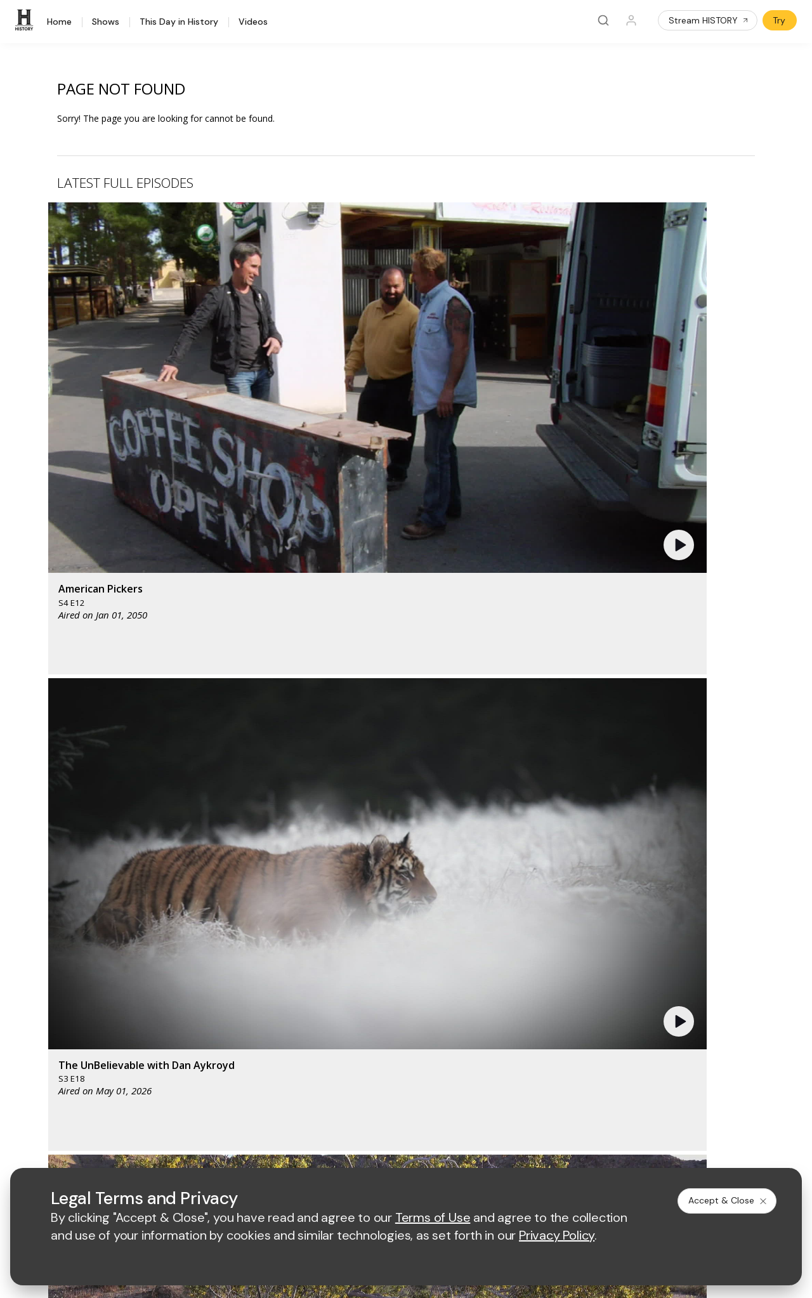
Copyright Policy (391, 1150)
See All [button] (725, 689)
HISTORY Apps (49, 983)
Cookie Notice (466, 1150)
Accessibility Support (464, 1012)
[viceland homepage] (533, 895)
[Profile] (631, 20)
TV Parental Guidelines (468, 1032)
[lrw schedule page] (470, 932)
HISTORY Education (59, 950)
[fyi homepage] (463, 895)
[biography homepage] (294, 932)
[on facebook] (25, 1115)
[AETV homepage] (243, 895)
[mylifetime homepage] (324, 895)
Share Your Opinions (60, 1066)
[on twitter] (59, 1116)
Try (779, 20)
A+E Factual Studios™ (265, 1012)
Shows (105, 22)
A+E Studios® (249, 1032)
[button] (256, 301)
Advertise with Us (257, 991)
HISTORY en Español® (65, 1016)
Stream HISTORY (709, 20)
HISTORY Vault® (52, 967)
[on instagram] (126, 1116)
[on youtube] (92, 1116)
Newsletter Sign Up (58, 1049)
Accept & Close (728, 1200)
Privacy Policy (316, 1150)
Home (59, 22)
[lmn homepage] (403, 895)
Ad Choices (530, 1150)
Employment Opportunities (475, 991)
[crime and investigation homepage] (406, 932)
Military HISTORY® (56, 1033)
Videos (253, 22)
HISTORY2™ (42, 1000)
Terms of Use (249, 1150)
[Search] (603, 20)
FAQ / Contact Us (53, 1082)
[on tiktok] (159, 1116)
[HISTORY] (26, 20)
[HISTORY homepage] (45, 904)
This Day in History (179, 22)
